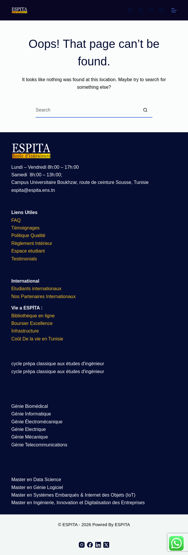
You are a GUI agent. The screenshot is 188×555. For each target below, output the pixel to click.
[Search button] (145, 110)
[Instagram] (130, 10)
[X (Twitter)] (161, 10)
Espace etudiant (28, 250)
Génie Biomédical (29, 406)
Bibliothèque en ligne (33, 315)
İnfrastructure (25, 330)
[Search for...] (87, 110)
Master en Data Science (36, 479)
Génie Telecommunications (39, 444)
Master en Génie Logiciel (37, 487)
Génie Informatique (31, 413)
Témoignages (25, 227)
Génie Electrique (28, 429)
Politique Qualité (28, 235)
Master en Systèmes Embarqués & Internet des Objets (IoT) (73, 495)
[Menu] (174, 10)
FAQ (16, 220)
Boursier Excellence (32, 323)
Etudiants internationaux (36, 288)
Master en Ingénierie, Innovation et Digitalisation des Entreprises (78, 502)
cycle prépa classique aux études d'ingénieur (57, 363)
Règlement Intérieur (32, 243)
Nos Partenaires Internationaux (43, 296)
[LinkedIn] (140, 10)
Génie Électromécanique (37, 421)
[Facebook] (151, 10)
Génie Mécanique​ (29, 436)
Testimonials (24, 258)
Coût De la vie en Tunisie (38, 338)
